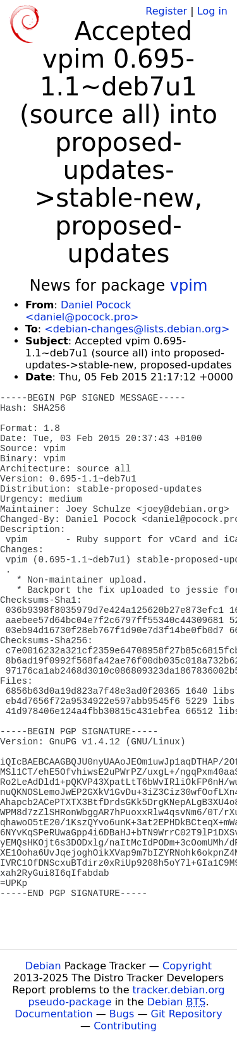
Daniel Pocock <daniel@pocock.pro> (82, 311)
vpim (188, 285)
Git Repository (186, 1014)
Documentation (53, 1014)
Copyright (187, 966)
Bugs (122, 1014)
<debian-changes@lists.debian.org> (136, 329)
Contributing (125, 1026)
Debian (43, 966)
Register (166, 11)
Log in (212, 11)
